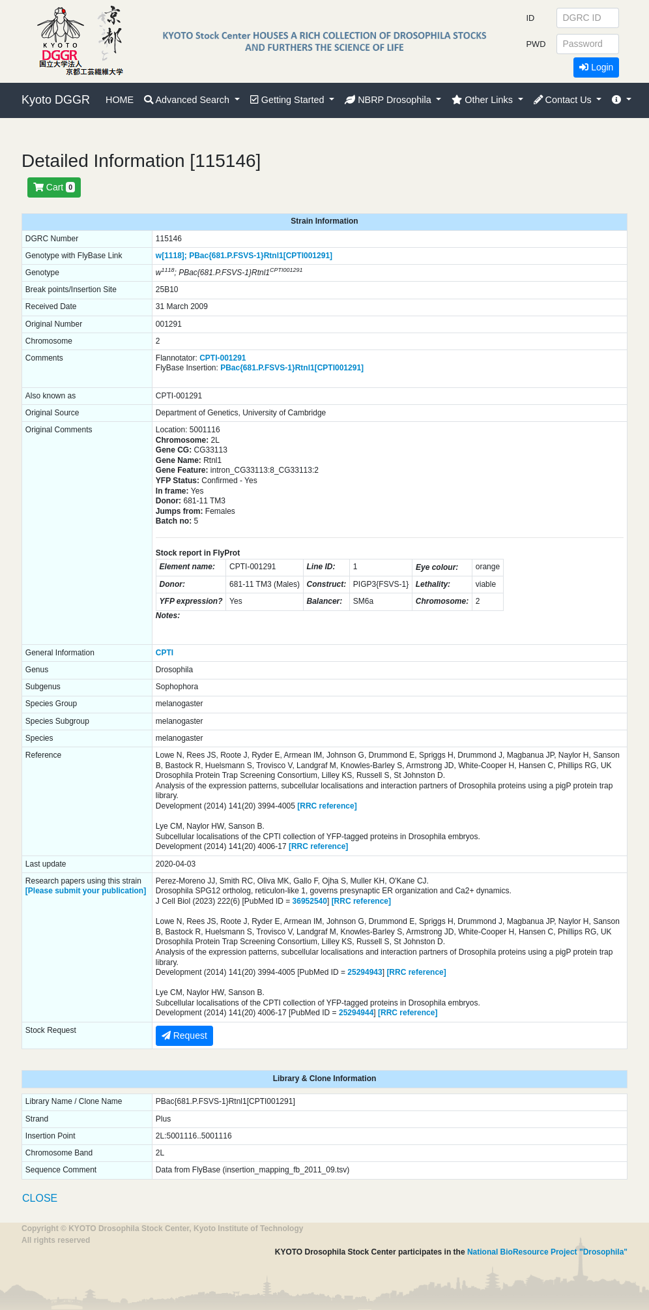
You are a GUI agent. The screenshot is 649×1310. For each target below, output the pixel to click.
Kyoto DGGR (56, 99)
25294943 (364, 972)
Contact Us (564, 100)
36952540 (310, 901)
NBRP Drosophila (389, 100)
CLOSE (39, 1198)
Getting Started (288, 100)
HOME (120, 100)
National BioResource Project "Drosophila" (547, 1252)
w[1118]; (171, 255)
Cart (54, 187)
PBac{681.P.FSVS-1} (226, 255)
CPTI (164, 652)
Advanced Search (188, 100)
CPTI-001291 (222, 358)
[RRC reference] (326, 806)
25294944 (356, 1012)
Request (184, 1035)
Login (596, 67)
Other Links (483, 100)
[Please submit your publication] (85, 890)
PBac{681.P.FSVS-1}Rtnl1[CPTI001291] (292, 367)
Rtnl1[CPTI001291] (298, 255)
